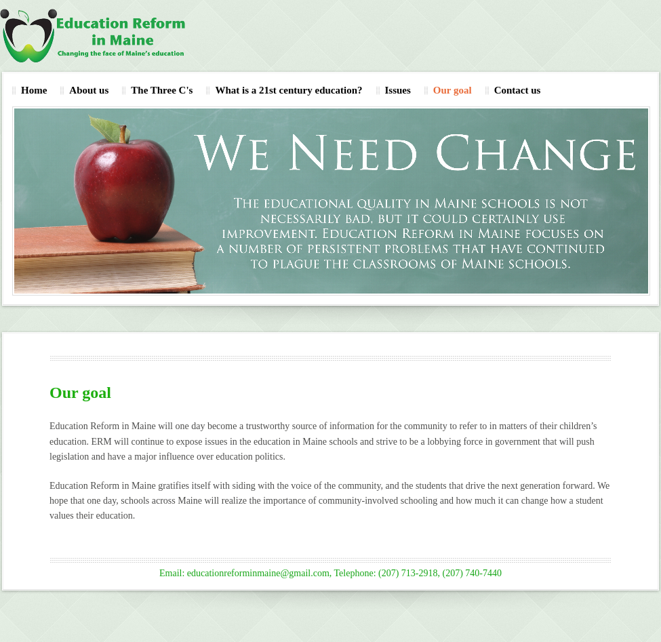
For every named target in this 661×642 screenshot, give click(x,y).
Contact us (517, 90)
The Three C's (162, 90)
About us (88, 90)
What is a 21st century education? (288, 90)
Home (34, 90)
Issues (398, 90)
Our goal (452, 90)
